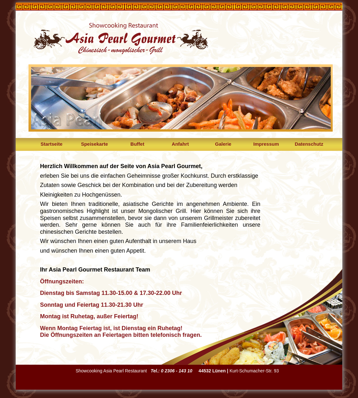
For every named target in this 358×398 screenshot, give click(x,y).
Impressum (266, 144)
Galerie (223, 144)
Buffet (137, 144)
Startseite (51, 144)
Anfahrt (180, 144)
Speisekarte (94, 144)
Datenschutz (309, 144)
